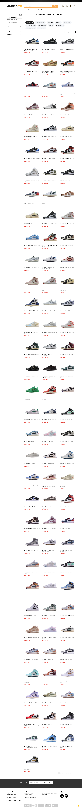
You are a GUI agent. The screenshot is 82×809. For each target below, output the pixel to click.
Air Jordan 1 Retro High (30, 137)
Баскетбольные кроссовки (14, 23)
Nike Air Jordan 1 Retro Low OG (30, 50)
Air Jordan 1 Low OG (49, 202)
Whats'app (44, 794)
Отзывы (8, 799)
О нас (8, 793)
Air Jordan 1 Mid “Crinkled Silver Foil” (31, 181)
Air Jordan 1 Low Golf (32, 419)
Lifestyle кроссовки (13, 22)
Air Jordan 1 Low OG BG (49, 703)
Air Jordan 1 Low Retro (48, 268)
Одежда (40, 9)
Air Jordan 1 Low (48, 93)
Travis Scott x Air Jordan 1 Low (48, 485)
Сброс (20, 14)
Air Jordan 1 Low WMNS (67, 615)
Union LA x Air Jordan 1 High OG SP (49, 246)
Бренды (27, 9)
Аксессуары (48, 9)
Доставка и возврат (11, 794)
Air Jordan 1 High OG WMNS (64, 115)
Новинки (20, 9)
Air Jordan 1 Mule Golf (30, 93)
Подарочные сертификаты (30, 797)
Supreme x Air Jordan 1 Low (67, 485)
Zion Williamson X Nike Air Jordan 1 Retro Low (48, 72)
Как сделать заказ (11, 797)
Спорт (56, 9)
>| (74, 773)
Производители (28, 796)
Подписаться (47, 782)
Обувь (34, 9)
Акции (25, 799)
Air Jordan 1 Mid (31, 114)
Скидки (62, 9)
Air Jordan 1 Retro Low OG (29, 202)
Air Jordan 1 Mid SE (67, 224)
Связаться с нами (28, 793)
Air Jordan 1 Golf (65, 528)
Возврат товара (28, 794)
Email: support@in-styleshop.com (49, 793)
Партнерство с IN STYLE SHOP (14, 800)
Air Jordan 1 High (66, 507)
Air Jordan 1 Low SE (49, 136)
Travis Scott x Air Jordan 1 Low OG (49, 377)
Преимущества (10, 796)
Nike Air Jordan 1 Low (48, 49)
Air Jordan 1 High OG (67, 158)
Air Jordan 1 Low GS (30, 573)
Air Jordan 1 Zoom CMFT (31, 550)
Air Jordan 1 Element (66, 724)
